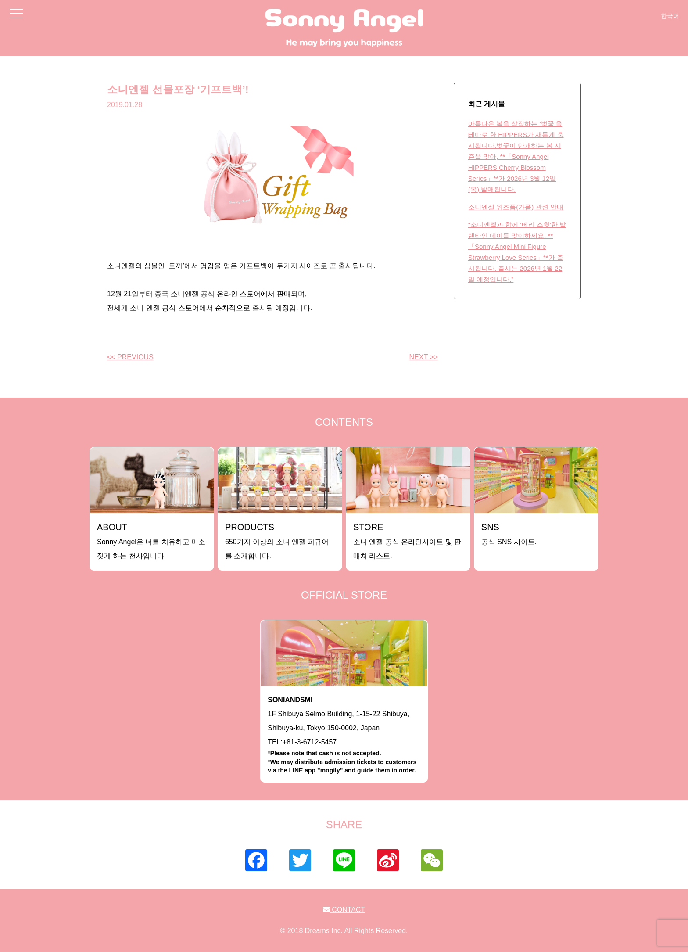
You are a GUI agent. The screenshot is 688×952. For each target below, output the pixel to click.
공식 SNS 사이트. (509, 534)
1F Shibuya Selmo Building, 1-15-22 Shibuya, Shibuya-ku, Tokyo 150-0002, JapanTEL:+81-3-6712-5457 (344, 735)
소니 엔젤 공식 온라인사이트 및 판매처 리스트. (407, 541)
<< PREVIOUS (130, 357)
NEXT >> (423, 357)
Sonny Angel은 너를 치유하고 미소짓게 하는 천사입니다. (151, 541)
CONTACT (344, 909)
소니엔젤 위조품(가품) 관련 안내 (516, 207)
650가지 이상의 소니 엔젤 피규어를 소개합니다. (277, 541)
